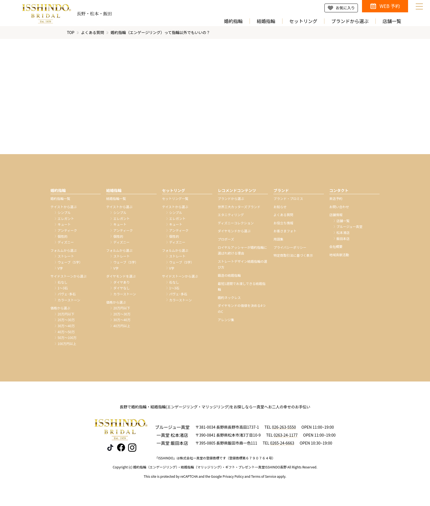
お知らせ (280, 208)
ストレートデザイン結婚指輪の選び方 (242, 265)
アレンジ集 (226, 320)
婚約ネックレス (229, 298)
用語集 (278, 240)
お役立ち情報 (283, 224)
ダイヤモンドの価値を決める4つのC (241, 309)
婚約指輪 (233, 21)
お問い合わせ (339, 208)
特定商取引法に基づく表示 (293, 256)
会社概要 (336, 247)
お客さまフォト (284, 232)
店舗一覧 (392, 21)
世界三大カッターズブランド (239, 208)
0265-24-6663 (282, 444)
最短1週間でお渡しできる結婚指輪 (241, 287)
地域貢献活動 (339, 256)
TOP (70, 33)
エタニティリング (231, 216)
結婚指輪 (266, 21)
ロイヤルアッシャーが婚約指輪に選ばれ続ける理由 (242, 251)
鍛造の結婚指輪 (229, 276)
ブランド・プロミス (288, 199)
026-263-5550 (284, 428)
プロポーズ (226, 240)
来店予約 (336, 199)
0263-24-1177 (286, 436)
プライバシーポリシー (289, 248)
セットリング (303, 21)
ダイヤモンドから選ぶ (234, 232)
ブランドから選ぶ (350, 21)
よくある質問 (92, 33)
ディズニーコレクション (236, 224)
